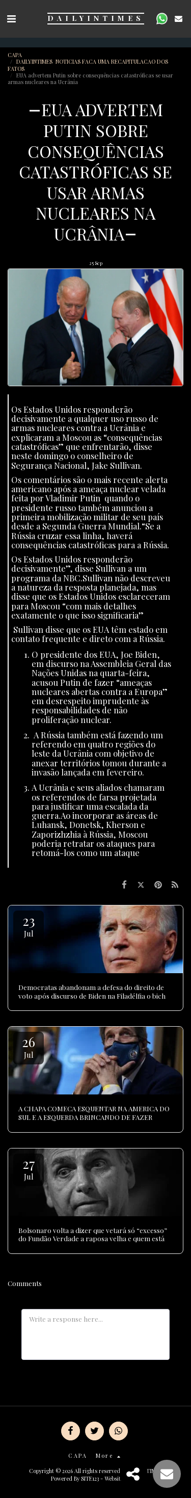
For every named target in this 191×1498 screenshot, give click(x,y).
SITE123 (90, 1478)
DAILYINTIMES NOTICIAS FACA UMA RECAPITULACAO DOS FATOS (88, 65)
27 (28, 1168)
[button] (11, 18)
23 (28, 925)
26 (28, 1046)
